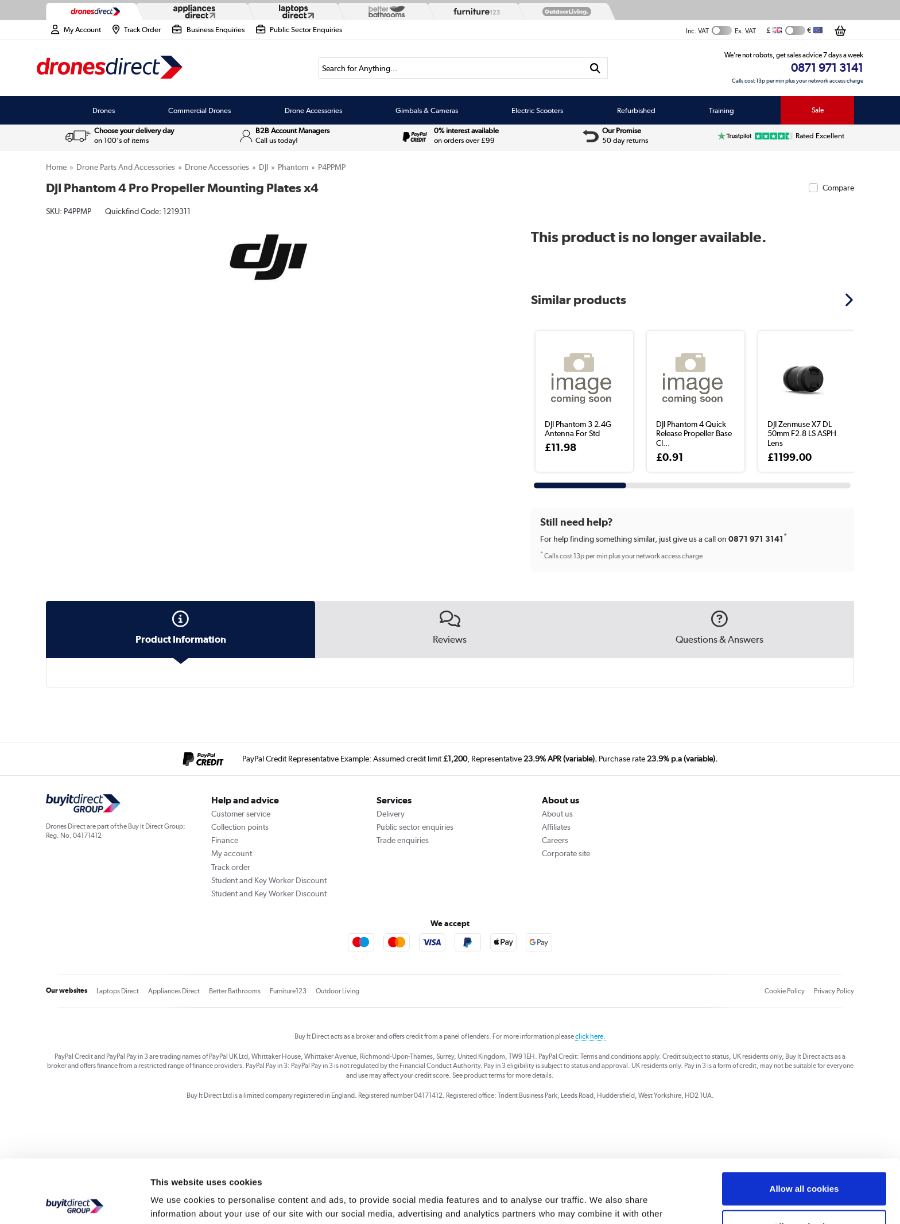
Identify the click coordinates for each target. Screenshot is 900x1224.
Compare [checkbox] (838, 187)
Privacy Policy (834, 991)
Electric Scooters (537, 110)
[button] (850, 299)
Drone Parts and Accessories (125, 167)
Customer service (240, 813)
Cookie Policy (785, 991)
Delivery (391, 813)
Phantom (293, 167)
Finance (224, 840)
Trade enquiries (403, 840)
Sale (818, 110)
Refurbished (636, 110)
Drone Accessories (313, 110)
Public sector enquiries (415, 826)
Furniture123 (288, 991)
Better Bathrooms (235, 991)
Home (56, 167)
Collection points (240, 826)
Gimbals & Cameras (426, 110)
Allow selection (804, 1163)
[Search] (451, 68)
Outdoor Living (337, 991)
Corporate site (566, 853)
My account (231, 853)
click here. (590, 1036)
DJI (263, 167)
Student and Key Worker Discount (269, 880)
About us (557, 813)
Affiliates (556, 826)
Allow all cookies (804, 1125)
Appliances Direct (174, 991)
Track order (230, 867)
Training (721, 110)
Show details (602, 1201)
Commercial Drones (199, 110)
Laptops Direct (117, 991)
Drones (103, 110)
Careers (555, 840)
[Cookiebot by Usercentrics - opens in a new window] (74, 1201)
